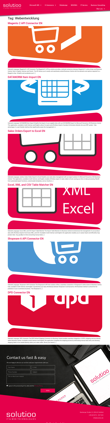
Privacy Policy (38, 386)
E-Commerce (50, 5)
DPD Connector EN (19, 292)
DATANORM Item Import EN (24, 77)
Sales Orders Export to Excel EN (26, 131)
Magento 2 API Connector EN (25, 23)
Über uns (100, 8)
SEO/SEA (74, 5)
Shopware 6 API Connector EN (26, 238)
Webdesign (63, 5)
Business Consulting (98, 5)
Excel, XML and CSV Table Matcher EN (30, 184)
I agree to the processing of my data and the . (25, 386)
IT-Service (84, 5)
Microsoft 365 (36, 5)
